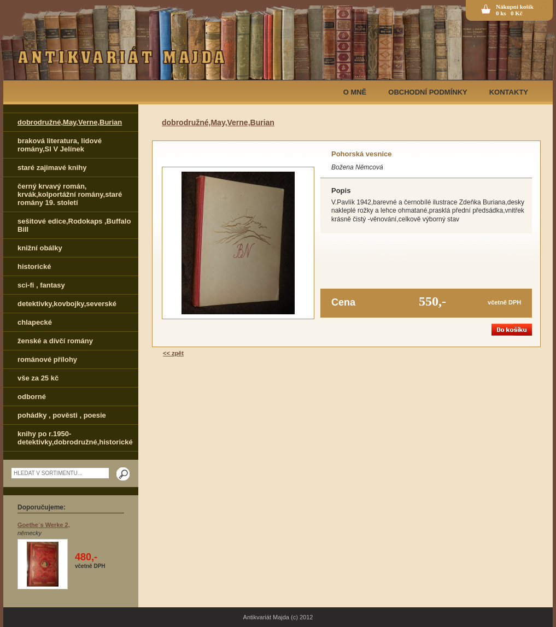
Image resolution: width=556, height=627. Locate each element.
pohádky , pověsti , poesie (61, 415)
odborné (31, 396)
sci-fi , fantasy (41, 285)
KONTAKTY (508, 92)
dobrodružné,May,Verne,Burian (69, 122)
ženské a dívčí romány (55, 341)
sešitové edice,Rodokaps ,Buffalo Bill (74, 225)
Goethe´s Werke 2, (43, 524)
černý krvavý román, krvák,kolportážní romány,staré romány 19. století (69, 194)
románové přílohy (47, 359)
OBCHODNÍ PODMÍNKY (427, 92)
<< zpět (173, 353)
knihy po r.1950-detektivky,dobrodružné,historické (75, 438)
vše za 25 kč (37, 378)
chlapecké (34, 322)
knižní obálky (39, 248)
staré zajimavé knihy (51, 167)
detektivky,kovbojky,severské (66, 304)
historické (34, 266)
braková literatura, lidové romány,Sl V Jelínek (59, 145)
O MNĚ (355, 92)
